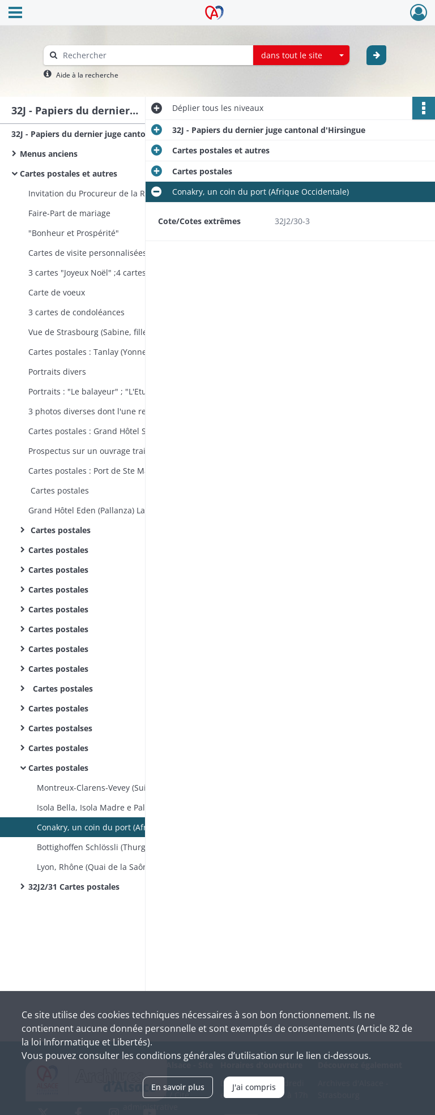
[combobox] (301, 55)
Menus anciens (49, 153)
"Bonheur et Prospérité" (73, 233)
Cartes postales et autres (68, 173)
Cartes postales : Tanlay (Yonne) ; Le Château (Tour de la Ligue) (141, 351)
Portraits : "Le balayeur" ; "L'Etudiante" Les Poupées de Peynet (141, 391)
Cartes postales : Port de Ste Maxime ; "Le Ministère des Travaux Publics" (141, 470)
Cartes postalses (60, 728)
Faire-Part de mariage (69, 213)
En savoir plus (177, 1087)
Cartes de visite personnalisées (87, 252)
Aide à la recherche (87, 75)
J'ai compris (254, 1087)
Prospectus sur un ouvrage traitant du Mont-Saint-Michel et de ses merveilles (141, 450)
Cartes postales (58, 490)
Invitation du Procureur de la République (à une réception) (139, 193)
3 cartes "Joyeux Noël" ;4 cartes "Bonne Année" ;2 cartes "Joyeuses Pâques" (141, 272)
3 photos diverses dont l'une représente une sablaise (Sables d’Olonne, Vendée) (141, 411)
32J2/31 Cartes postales (74, 886)
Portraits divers (57, 371)
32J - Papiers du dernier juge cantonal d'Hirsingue (107, 133)
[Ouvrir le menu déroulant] (15, 13)
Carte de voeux (56, 292)
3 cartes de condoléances (76, 312)
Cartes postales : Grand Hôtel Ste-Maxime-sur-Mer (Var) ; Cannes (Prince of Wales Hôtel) (141, 431)
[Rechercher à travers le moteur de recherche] (154, 55)
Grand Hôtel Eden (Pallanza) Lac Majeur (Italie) (116, 510)
